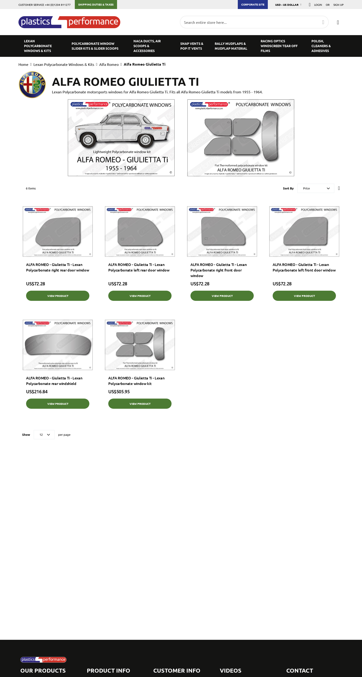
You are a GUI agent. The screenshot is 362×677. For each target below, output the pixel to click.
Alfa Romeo (109, 64)
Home (23, 64)
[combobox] (254, 22)
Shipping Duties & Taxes (96, 4)
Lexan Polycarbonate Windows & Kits (63, 64)
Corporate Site (252, 4)
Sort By (288, 188)
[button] (288, 4)
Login (318, 4)
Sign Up (338, 4)
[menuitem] (42, 46)
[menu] (181, 46)
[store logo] (71, 22)
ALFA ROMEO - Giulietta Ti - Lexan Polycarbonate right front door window (218, 270)
